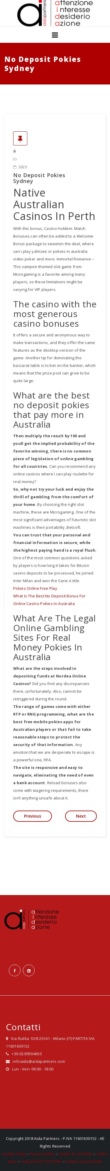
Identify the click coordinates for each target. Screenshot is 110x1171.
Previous (32, 816)
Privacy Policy (42, 1153)
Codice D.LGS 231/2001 (41, 1161)
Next (81, 816)
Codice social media (83, 1161)
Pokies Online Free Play (35, 588)
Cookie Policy (14, 1153)
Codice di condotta (75, 1153)
